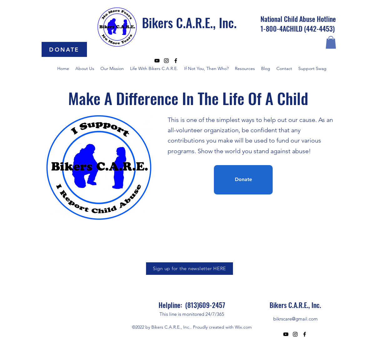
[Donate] (243, 179)
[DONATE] (64, 49)
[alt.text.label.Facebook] (176, 61)
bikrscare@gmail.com (295, 319)
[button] (331, 42)
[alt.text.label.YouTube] (157, 61)
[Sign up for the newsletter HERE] (189, 268)
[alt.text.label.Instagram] (166, 61)
